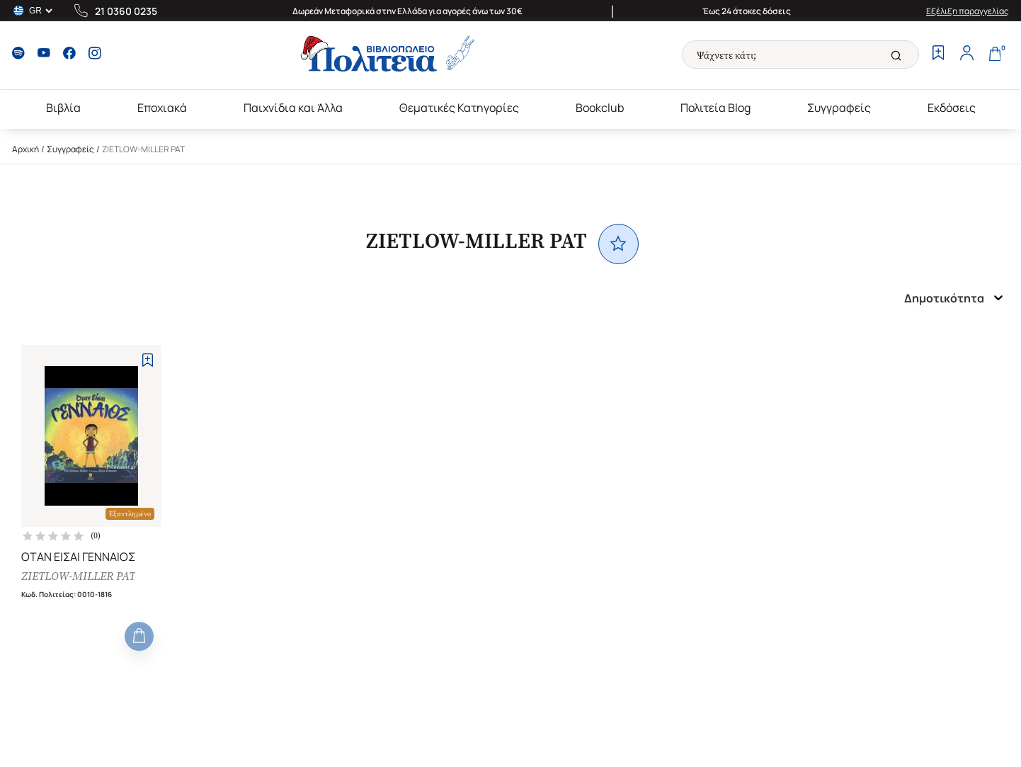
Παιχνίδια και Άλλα (293, 107)
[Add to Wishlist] (147, 360)
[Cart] (995, 54)
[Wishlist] (938, 54)
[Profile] (966, 54)
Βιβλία (63, 107)
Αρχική (25, 149)
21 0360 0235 (126, 11)
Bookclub (600, 107)
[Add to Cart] (139, 636)
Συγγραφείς (839, 107)
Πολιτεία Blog (715, 107)
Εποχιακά (162, 107)
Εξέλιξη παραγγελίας (967, 11)
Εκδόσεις (952, 107)
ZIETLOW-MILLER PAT (78, 576)
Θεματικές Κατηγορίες (459, 107)
